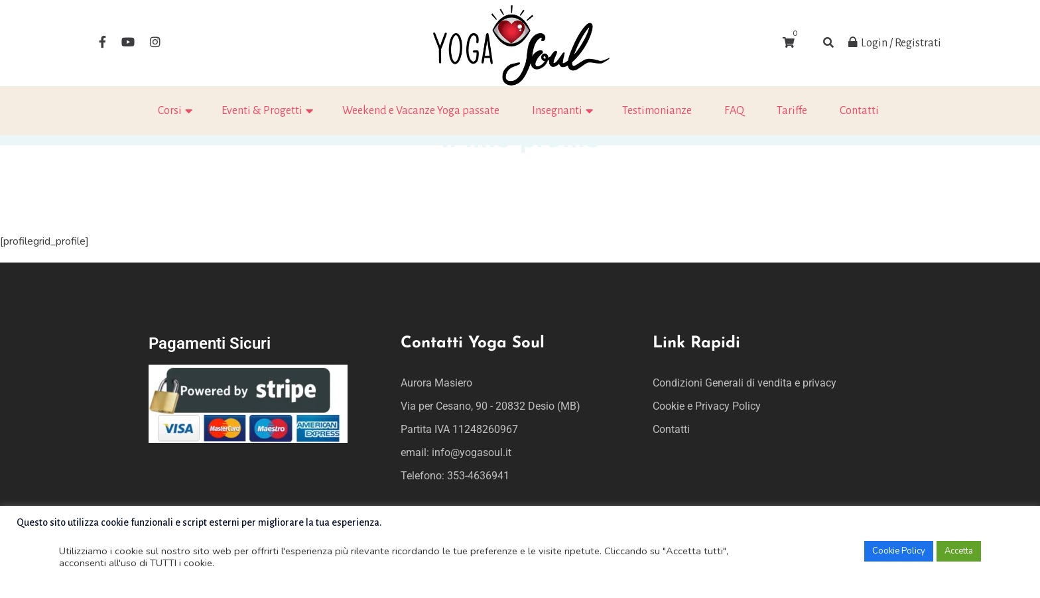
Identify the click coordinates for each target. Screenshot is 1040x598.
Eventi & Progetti (262, 111)
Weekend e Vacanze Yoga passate (420, 111)
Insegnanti (557, 111)
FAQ (734, 111)
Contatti (859, 111)
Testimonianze (657, 111)
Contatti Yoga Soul (473, 343)
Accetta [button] (958, 551)
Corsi (170, 111)
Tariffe (792, 111)
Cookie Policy (898, 551)
